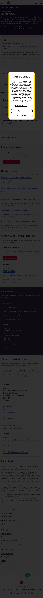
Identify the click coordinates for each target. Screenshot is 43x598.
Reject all (21, 111)
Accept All (21, 115)
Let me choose (21, 106)
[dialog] (21, 95)
